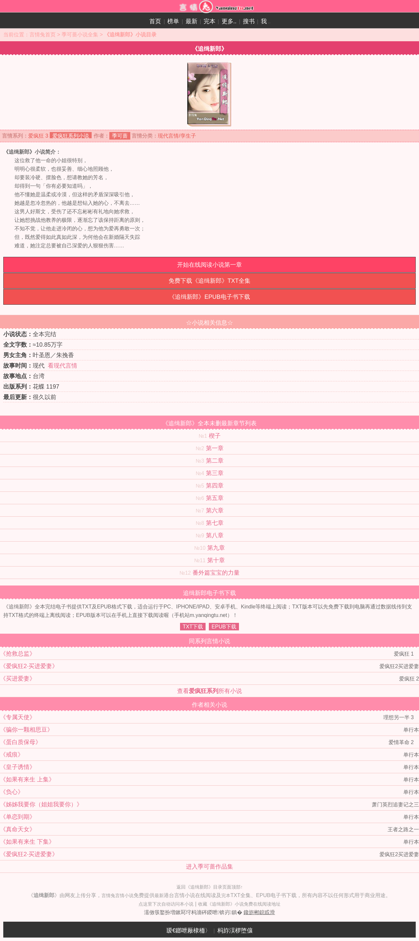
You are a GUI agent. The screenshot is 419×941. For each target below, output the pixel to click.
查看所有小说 (209, 691)
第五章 (215, 498)
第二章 (215, 460)
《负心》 (12, 792)
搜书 (249, 21)
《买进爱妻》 (17, 678)
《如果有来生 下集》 (27, 841)
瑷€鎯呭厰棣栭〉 (188, 930)
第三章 (215, 473)
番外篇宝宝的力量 (216, 572)
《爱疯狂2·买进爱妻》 (29, 666)
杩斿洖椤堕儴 (235, 930)
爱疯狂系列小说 (70, 136)
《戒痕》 (12, 754)
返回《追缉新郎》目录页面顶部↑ (209, 887)
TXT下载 (193, 626)
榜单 (173, 21)
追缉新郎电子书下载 (209, 593)
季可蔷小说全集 (80, 34)
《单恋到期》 (17, 817)
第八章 (215, 535)
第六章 (215, 510)
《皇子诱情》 (17, 767)
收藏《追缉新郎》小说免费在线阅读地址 (239, 904)
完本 (209, 21)
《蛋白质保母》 (20, 742)
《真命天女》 (17, 829)
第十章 (216, 560)
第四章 (215, 485)
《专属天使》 (17, 717)
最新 (191, 21)
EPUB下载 (223, 626)
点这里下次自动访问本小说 (165, 904)
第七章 (215, 523)
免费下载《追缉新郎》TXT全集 (209, 281)
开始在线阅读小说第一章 (209, 264)
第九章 (216, 548)
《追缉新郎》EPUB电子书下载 (209, 297)
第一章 (215, 448)
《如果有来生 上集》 (27, 779)
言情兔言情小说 (117, 895)
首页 (155, 21)
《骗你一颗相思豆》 (26, 729)
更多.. (229, 21)
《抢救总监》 (17, 653)
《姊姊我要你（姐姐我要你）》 (41, 804)
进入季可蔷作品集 (209, 866)
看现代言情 (62, 365)
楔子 (215, 435)
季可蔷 (120, 136)
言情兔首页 (42, 34)
